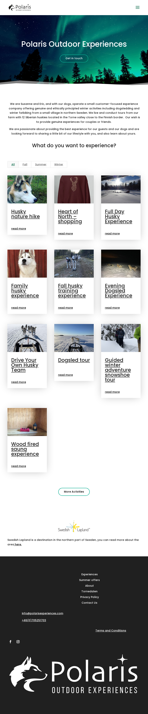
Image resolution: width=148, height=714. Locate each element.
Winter (58, 164)
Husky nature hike (25, 214)
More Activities (74, 492)
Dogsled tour (74, 360)
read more (18, 228)
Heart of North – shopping (70, 216)
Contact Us (89, 602)
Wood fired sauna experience (25, 449)
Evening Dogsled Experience (118, 290)
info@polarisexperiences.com (42, 613)
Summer (40, 164)
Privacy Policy (89, 596)
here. (18, 544)
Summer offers (89, 579)
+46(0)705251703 (34, 620)
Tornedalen (89, 591)
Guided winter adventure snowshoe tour (118, 370)
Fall (25, 164)
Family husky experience (25, 290)
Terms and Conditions (110, 630)
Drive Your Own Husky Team (24, 365)
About (89, 585)
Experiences (89, 574)
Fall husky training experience (72, 290)
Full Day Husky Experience (118, 216)
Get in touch (74, 58)
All (13, 164)
